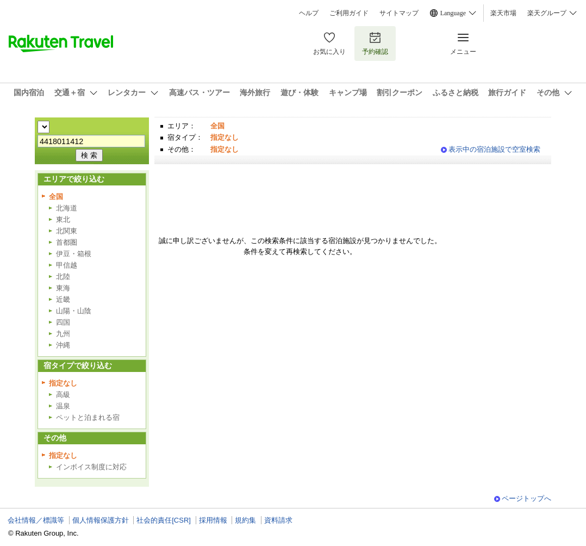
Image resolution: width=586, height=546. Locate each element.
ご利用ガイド (349, 13)
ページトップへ (526, 498)
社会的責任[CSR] (163, 520)
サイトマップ (399, 13)
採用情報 (213, 520)
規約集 (245, 520)
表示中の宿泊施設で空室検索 (494, 149)
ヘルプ (309, 13)
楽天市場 (503, 13)
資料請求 (278, 520)
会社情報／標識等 (36, 520)
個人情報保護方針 (100, 520)
